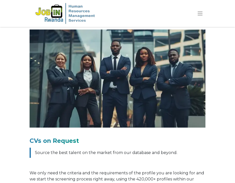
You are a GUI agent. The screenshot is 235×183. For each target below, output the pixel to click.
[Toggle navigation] (200, 13)
